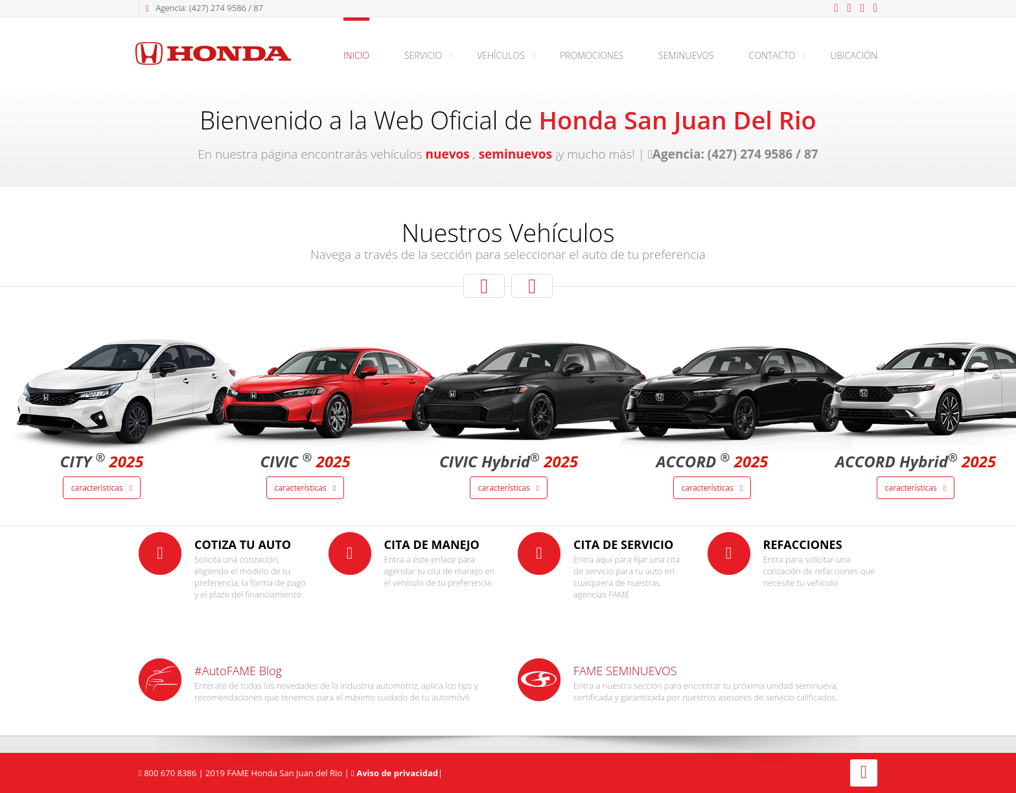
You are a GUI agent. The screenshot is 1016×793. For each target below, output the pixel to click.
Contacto (772, 55)
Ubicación (854, 55)
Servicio (423, 55)
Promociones (591, 55)
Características (101, 487)
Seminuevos (685, 55)
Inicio (356, 55)
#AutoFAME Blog (238, 670)
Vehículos (501, 55)
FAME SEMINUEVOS (625, 670)
